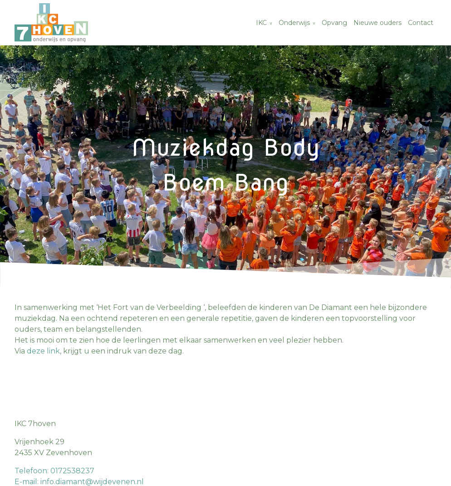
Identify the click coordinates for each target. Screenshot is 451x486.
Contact (420, 23)
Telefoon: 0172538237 (54, 470)
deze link (43, 351)
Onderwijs (294, 23)
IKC (261, 23)
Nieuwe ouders (377, 23)
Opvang (334, 23)
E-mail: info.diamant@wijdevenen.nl (79, 481)
